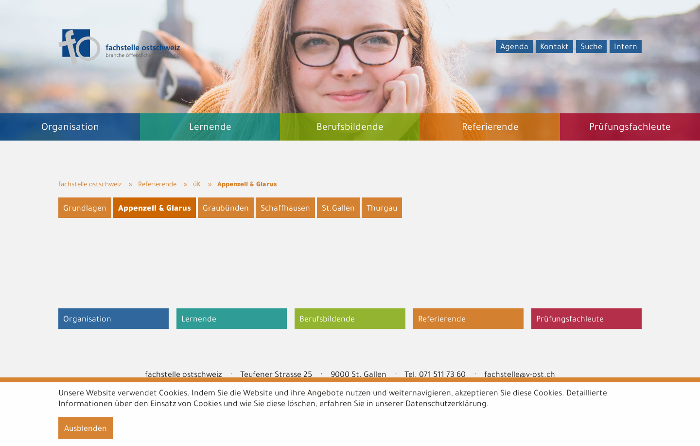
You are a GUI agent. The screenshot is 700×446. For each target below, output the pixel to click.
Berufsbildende (327, 320)
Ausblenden (85, 429)
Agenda (514, 47)
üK (197, 185)
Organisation (87, 320)
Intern (625, 47)
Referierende (157, 185)
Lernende (198, 320)
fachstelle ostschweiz (90, 185)
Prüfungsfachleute (570, 320)
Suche (591, 47)
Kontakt (554, 47)
